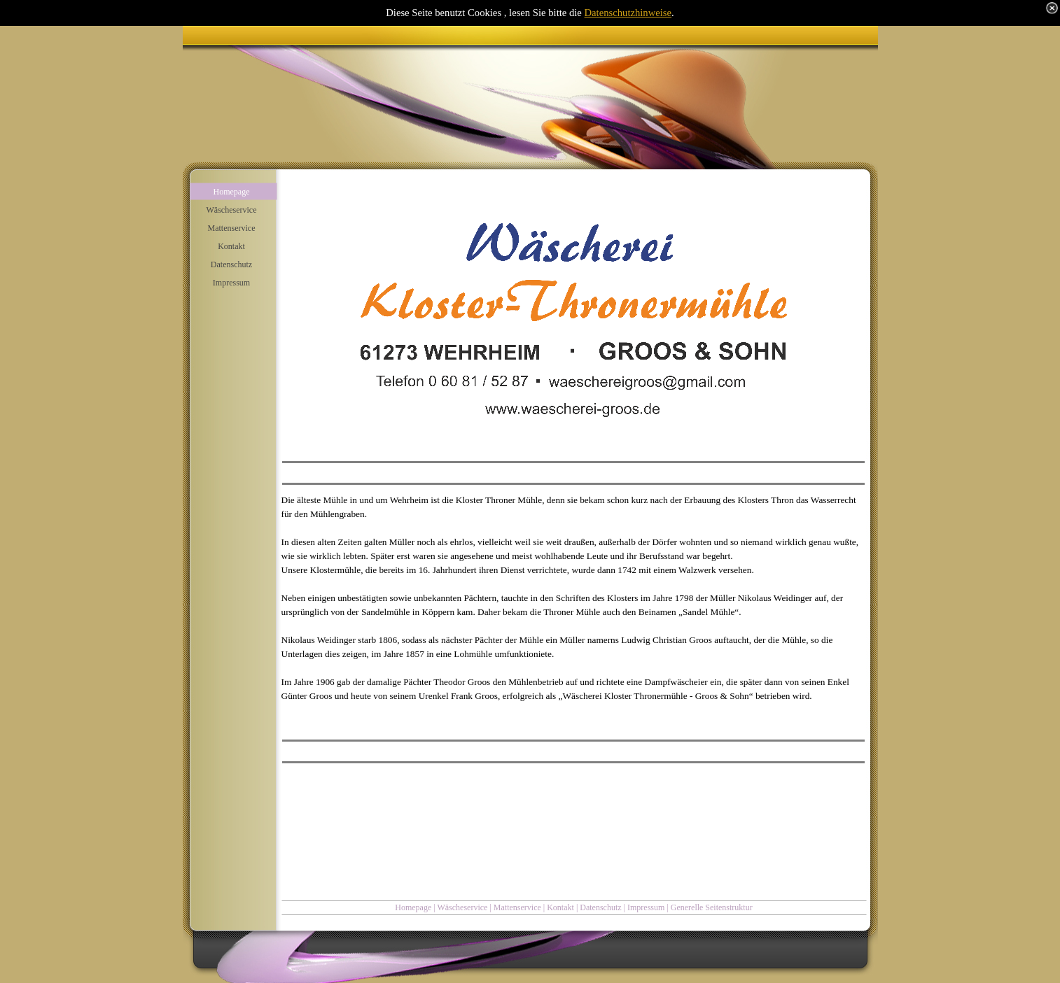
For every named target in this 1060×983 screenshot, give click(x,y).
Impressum (645, 907)
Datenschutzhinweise (628, 12)
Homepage (413, 907)
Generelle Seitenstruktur (712, 907)
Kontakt (560, 907)
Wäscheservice (462, 907)
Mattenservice (517, 907)
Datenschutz (600, 907)
